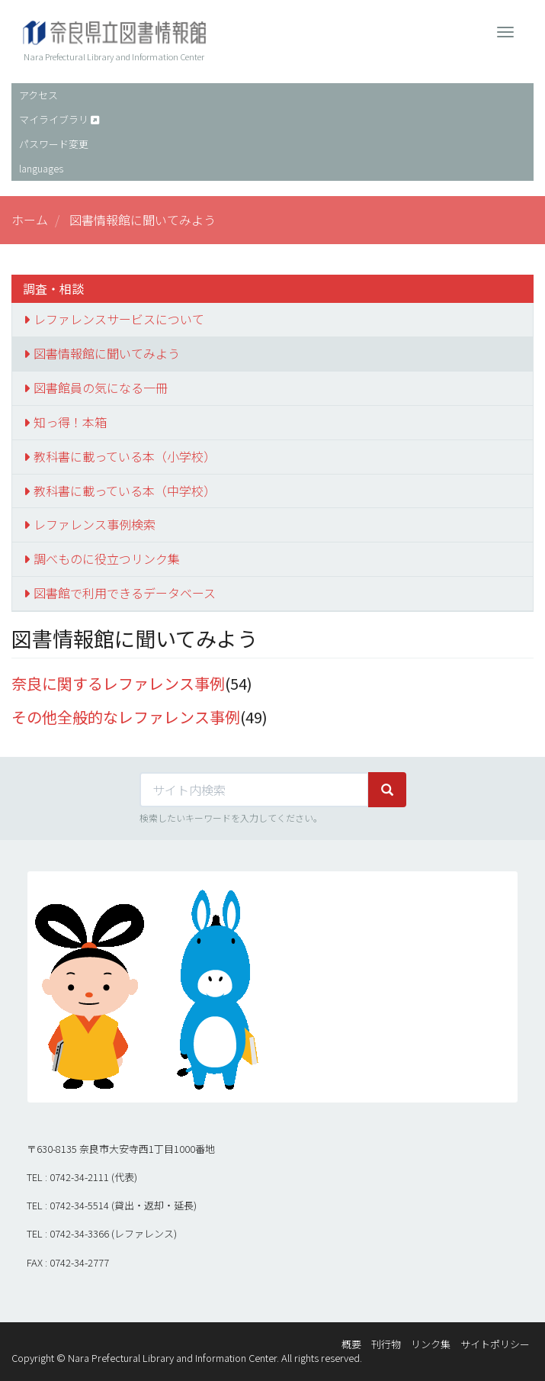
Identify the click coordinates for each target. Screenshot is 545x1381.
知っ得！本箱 (70, 422)
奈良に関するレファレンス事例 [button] (118, 683)
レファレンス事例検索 (94, 524)
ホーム (29, 220)
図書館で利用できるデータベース (125, 593)
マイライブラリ (53, 119)
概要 (351, 1344)
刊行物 (386, 1344)
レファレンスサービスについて (119, 319)
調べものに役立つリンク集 (107, 558)
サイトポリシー (495, 1344)
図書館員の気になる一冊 (101, 387)
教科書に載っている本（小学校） (125, 456)
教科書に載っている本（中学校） (125, 490)
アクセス (38, 95)
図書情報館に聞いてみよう (107, 353)
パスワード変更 (53, 144)
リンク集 (430, 1344)
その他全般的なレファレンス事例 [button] (125, 717)
